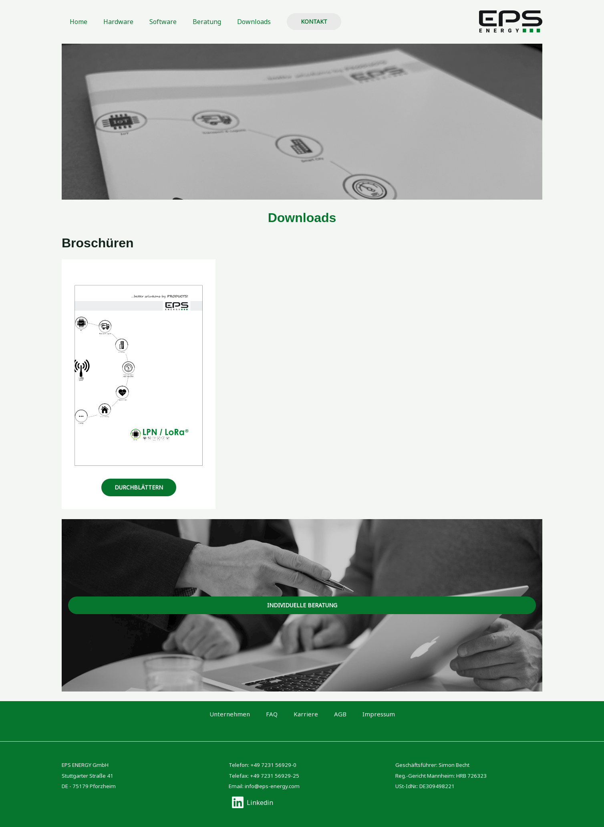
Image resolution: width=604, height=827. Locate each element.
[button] (298, 21)
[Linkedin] (252, 802)
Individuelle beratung (302, 605)
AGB (331, 714)
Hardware (114, 21)
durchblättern (139, 487)
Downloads (239, 21)
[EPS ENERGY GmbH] (510, 20)
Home (77, 21)
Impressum (361, 714)
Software (155, 21)
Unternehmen (247, 714)
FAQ (281, 714)
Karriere (305, 714)
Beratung (195, 21)
